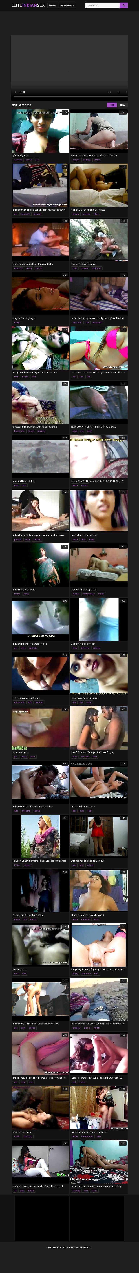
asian (29, 268)
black (96, 919)
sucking (18, 160)
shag (27, 539)
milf (87, 322)
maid (26, 594)
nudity (97, 1028)
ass (82, 431)
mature (76, 594)
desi (24, 485)
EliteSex (28, 5)
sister (75, 539)
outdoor (97, 648)
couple (76, 160)
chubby (86, 214)
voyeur (90, 865)
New (122, 105)
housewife (97, 322)
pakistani (85, 756)
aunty (75, 1136)
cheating (26, 811)
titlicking (28, 1136)
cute (75, 268)
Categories (66, 5)
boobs (29, 160)
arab (22, 1191)
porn (23, 648)
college (87, 160)
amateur (85, 268)
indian (97, 160)
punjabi (17, 539)
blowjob (37, 214)
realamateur (89, 594)
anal (81, 377)
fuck (75, 648)
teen (16, 377)
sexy (75, 431)
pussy (17, 919)
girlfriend (96, 268)
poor (32, 756)
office (96, 214)
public (87, 1028)
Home (52, 5)
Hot (111, 105)
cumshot (85, 919)
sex (15, 214)
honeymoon (87, 1136)
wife (34, 377)
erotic (94, 1191)
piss (16, 485)
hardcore (25, 214)
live (88, 377)
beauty (76, 214)
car (36, 160)
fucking (76, 1191)
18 (15, 1191)
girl (15, 756)
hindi (91, 539)
